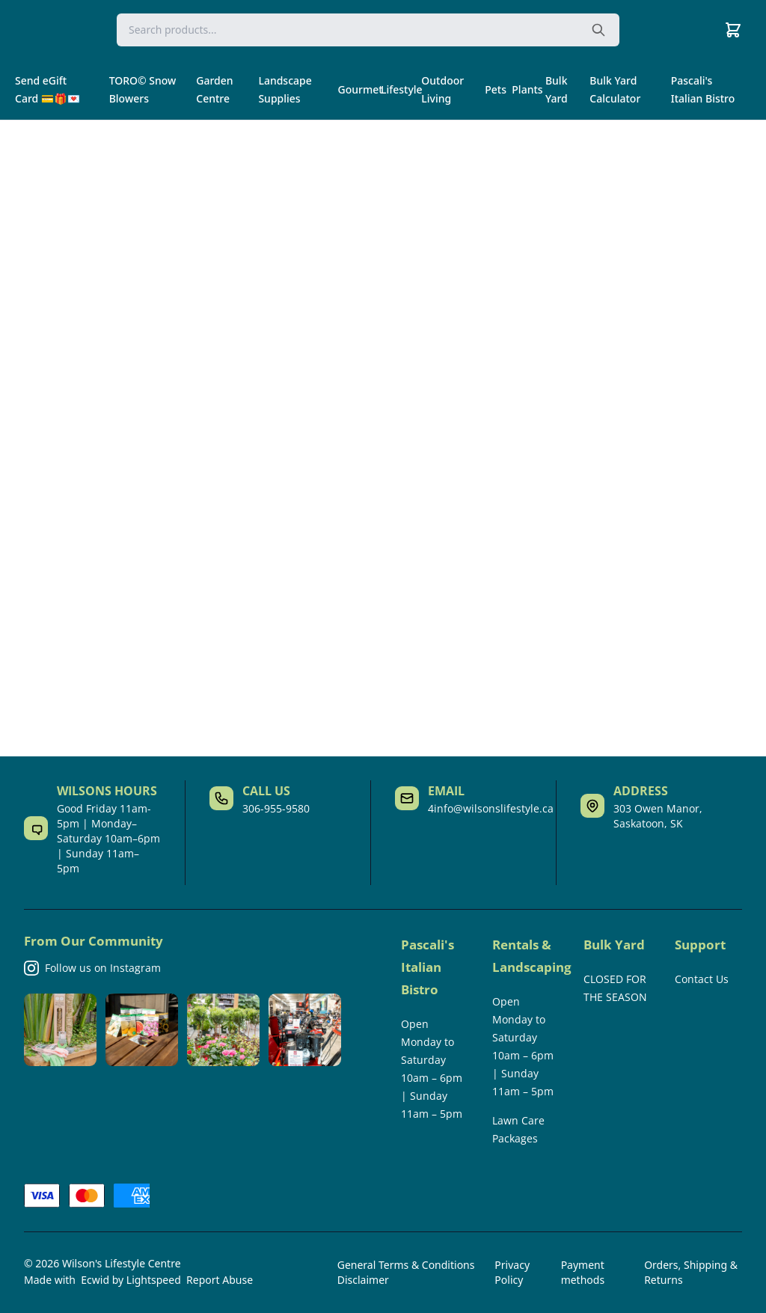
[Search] (368, 29)
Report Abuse (219, 1280)
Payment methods (582, 1272)
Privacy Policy (512, 1272)
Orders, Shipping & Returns (691, 1272)
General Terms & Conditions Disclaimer (406, 1272)
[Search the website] (598, 30)
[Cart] (733, 30)
